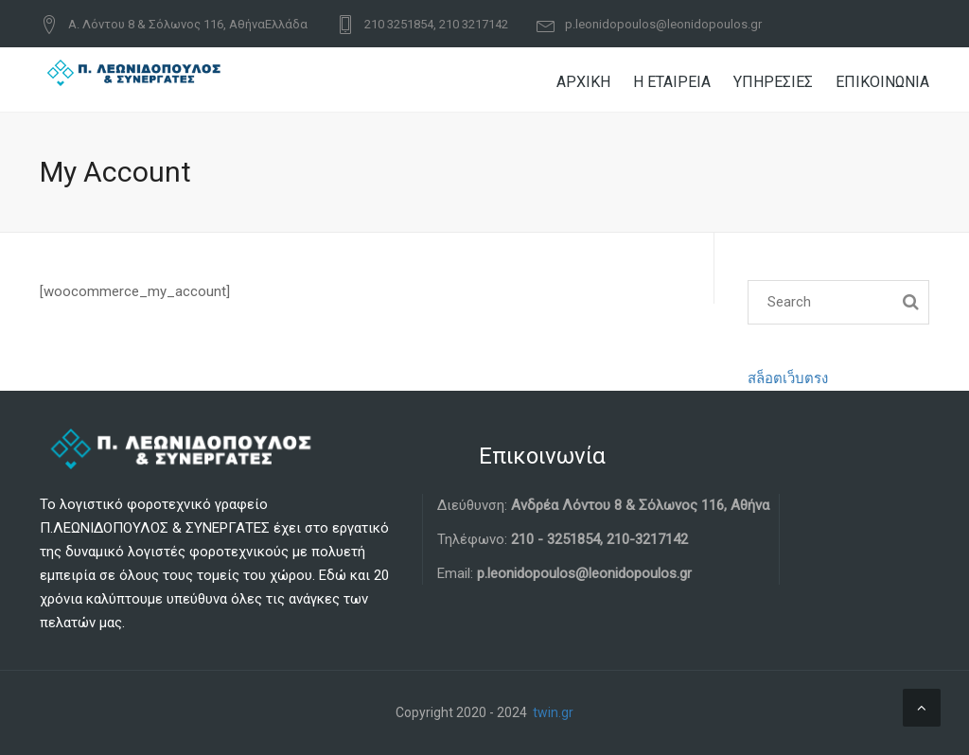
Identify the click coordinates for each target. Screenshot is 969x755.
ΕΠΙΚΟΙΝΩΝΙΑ (882, 82)
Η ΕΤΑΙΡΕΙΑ (672, 82)
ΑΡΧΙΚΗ (583, 82)
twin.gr (553, 712)
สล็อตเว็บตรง (788, 378)
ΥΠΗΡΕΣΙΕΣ (773, 82)
